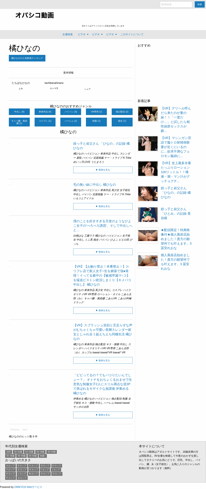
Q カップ (22, 478)
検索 (199, 4)
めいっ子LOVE (81, 162)
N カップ (45, 473)
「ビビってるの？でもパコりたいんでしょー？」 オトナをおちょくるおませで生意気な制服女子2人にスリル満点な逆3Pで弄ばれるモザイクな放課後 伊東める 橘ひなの (102, 384)
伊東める (78, 398)
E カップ (57, 465)
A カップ (10, 465)
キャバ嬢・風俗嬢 (94, 298)
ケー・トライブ (113, 157)
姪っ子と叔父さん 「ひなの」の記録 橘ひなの (176, 192)
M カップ (33, 473)
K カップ (10, 473)
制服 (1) (96, 121)
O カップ (57, 473)
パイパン (87, 157)
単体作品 (105, 153)
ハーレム (109, 402)
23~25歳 (29, 452)
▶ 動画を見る (103, 169)
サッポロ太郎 (81, 406)
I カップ (45, 469)
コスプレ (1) (45, 121)
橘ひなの (24, 48)
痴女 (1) (122, 121)
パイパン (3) (71, 111)
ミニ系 (89, 239)
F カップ (10, 469)
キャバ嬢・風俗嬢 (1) (19, 122)
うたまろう (97, 162)
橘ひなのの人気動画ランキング (27, 58)
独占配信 (100, 344)
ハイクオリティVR (95, 348)
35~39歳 (10, 456)
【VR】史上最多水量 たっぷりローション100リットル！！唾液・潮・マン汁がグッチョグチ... (176, 172)
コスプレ (117, 290)
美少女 (115, 190)
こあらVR (111, 298)
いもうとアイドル (83, 198)
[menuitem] (67, 34)
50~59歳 (33, 456)
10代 (8, 452)
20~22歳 (18, 452)
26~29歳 (40, 452)
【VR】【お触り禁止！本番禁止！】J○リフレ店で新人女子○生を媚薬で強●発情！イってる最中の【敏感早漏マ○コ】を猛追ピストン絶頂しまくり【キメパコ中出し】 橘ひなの (102, 275)
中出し (115, 153)
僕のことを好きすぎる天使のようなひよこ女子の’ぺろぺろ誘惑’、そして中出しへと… (103, 225)
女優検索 (67, 34)
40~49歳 (21, 456)
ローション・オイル (108, 294)
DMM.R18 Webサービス (28, 487)
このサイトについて (132, 34)
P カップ (10, 478)
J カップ (56, 469)
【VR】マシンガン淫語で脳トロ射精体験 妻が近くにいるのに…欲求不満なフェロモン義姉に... (176, 147)
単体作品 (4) (45, 111)
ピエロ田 (124, 239)
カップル (87, 352)
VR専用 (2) (96, 111)
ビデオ (82, 34)
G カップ (22, 469)
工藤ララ (89, 235)
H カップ (34, 469)
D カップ (45, 465)
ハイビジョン (92, 153)
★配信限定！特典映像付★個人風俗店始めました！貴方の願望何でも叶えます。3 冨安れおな (176, 239)
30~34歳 (52, 452)
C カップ (33, 465)
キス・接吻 (112, 344)
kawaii (96, 352)
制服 (124, 398)
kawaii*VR (106, 352)
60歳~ (43, 456)
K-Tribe (127, 157)
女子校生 (125, 190)
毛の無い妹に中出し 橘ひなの (94, 184)
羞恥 (79, 157)
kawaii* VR (119, 352)
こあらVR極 (124, 298)
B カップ (22, 465)
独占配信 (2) (122, 111)
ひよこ (114, 239)
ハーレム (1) (71, 121)
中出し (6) (19, 111)
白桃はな (78, 235)
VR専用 (92, 294)
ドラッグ (78, 302)
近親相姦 (98, 157)
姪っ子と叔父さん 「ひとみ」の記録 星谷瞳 (176, 213)
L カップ (22, 473)
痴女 (95, 239)
